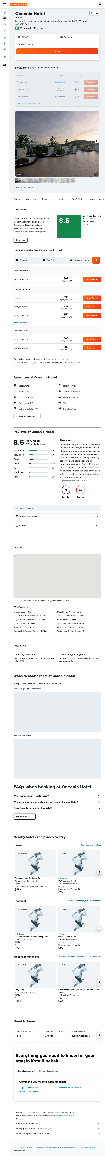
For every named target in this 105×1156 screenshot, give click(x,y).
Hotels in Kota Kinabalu (29, 1091)
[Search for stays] (4, 18)
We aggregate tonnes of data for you (58, 1128)
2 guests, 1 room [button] (25, 44)
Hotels (29, 1148)
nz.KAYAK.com (19, 1148)
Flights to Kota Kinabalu (29, 1087)
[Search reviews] (59, 508)
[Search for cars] (4, 24)
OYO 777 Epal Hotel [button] (67, 881)
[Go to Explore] (4, 38)
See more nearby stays (91, 845)
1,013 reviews (38, 28)
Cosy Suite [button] (19, 989)
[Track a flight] (4, 43)
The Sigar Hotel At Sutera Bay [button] (28, 878)
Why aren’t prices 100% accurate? (58, 1133)
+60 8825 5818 (22, 24)
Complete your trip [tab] (26, 1071)
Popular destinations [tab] (48, 1071)
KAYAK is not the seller (58, 1123)
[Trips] (4, 57)
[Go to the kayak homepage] (18, 4)
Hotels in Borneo (70, 1148)
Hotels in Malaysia (54, 1148)
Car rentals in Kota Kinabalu (69, 1087)
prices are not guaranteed (67, 1116)
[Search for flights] (4, 12)
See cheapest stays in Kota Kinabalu (84, 900)
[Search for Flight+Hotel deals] (4, 30)
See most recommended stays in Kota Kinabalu (80, 956)
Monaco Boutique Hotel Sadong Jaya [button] (31, 936)
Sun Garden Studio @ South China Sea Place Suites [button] (78, 991)
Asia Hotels (39, 1148)
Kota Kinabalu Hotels (87, 1148)
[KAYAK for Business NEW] (4, 49)
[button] (5, 4)
